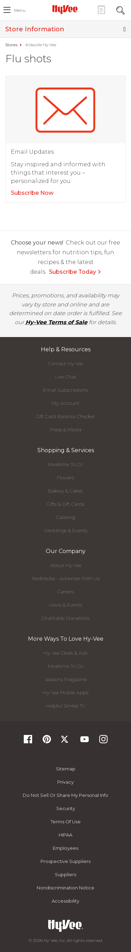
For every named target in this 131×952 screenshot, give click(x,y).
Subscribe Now (32, 193)
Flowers (65, 477)
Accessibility (65, 901)
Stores (11, 44)
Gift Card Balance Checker (65, 416)
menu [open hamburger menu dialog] (20, 10)
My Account (65, 403)
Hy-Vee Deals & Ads (65, 653)
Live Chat (65, 377)
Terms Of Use (66, 821)
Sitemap (65, 768)
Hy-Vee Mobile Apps (65, 692)
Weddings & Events (65, 530)
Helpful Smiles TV (65, 706)
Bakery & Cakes (65, 491)
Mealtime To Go (65, 464)
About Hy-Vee (65, 565)
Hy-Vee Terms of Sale (56, 322)
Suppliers (65, 874)
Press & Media (65, 429)
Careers (65, 592)
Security (65, 808)
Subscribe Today (75, 272)
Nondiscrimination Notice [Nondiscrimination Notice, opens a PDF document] (65, 887)
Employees (65, 848)
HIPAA (65, 835)
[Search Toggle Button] (121, 9)
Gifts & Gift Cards (65, 504)
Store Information (65, 29)
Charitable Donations (65, 618)
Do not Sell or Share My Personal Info (65, 795)
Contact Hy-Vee (65, 363)
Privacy (65, 782)
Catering (65, 517)
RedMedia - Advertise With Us (66, 578)
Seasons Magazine (66, 679)
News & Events (65, 605)
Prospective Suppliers (65, 861)
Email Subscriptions (65, 390)
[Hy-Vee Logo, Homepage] (65, 9)
